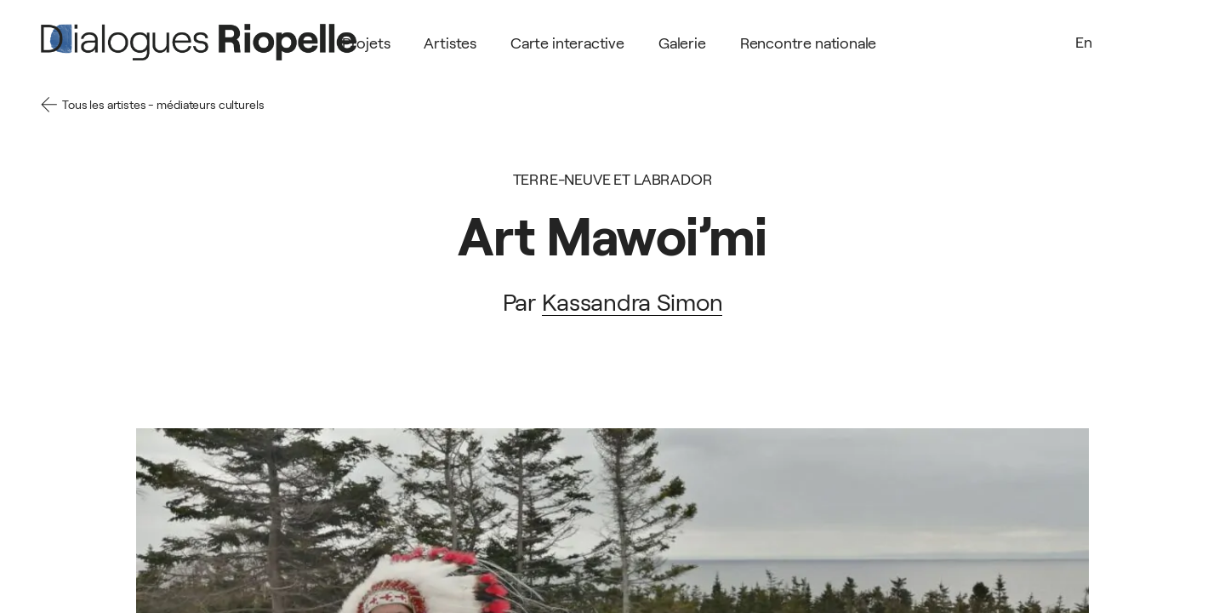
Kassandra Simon (632, 302)
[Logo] (198, 42)
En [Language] (1083, 42)
